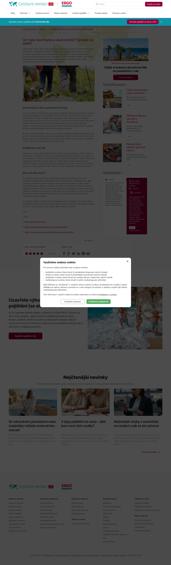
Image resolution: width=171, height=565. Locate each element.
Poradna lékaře (101, 13)
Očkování (24, 13)
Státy (13, 13)
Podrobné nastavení (72, 302)
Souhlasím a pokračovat (98, 302)
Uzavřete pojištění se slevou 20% (142, 22)
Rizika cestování (60, 13)
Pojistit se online (153, 4)
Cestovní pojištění (79, 13)
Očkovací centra (119, 13)
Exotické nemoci (42, 13)
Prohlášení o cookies (107, 294)
